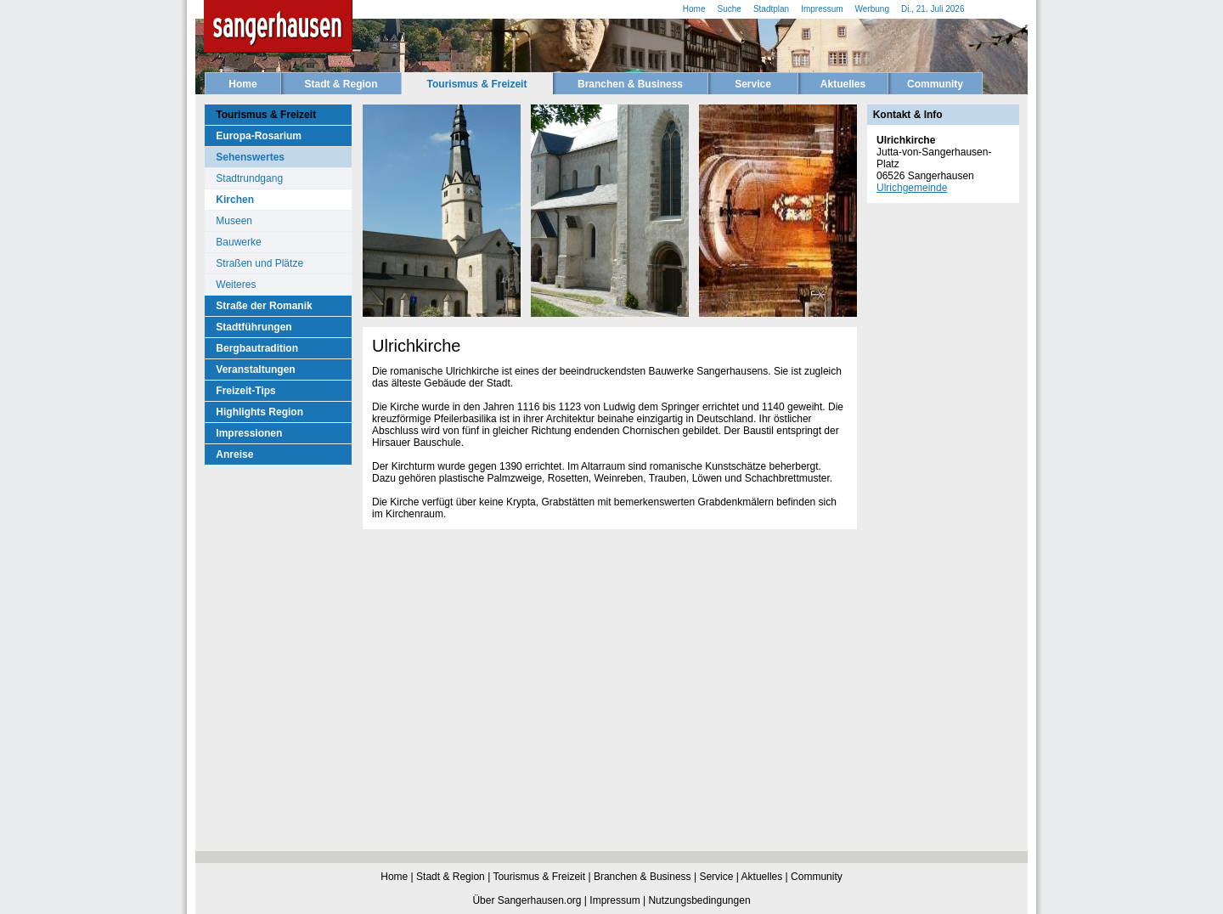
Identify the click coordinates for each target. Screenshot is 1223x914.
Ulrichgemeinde (911, 188)
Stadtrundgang (249, 178)
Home (242, 84)
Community (935, 84)
